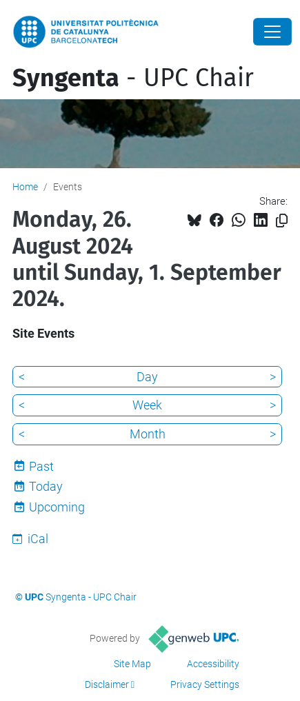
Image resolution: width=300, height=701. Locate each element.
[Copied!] (282, 221)
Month (148, 434)
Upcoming (57, 507)
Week (147, 405)
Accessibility (213, 663)
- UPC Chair (133, 78)
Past (41, 466)
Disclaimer (107, 684)
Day (147, 376)
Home (25, 186)
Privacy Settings (204, 684)
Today (46, 486)
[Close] (272, 31)
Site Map (132, 663)
